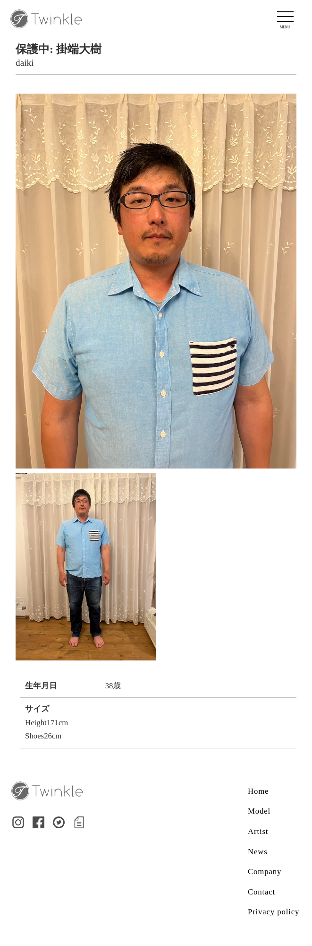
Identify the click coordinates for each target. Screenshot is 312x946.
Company (264, 871)
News (258, 851)
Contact (261, 891)
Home (258, 791)
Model (259, 811)
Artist (258, 831)
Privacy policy (273, 911)
